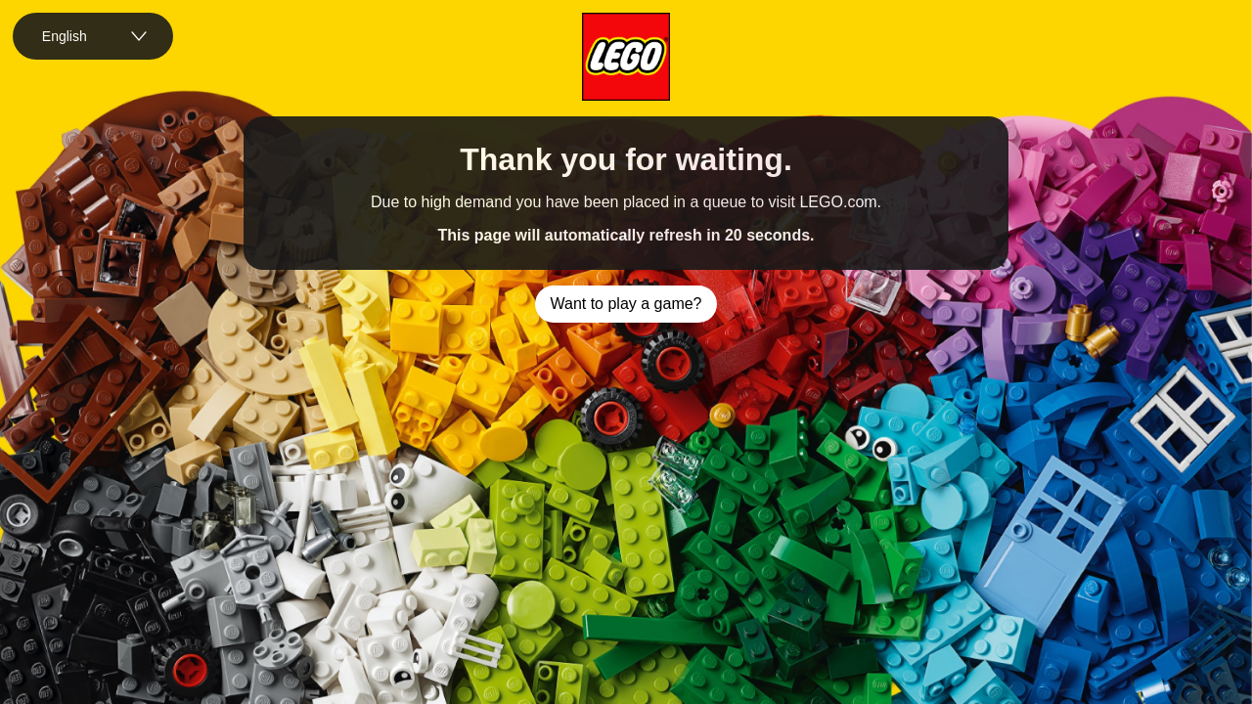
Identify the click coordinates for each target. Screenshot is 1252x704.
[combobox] (93, 36)
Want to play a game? (625, 303)
